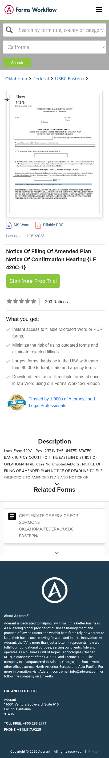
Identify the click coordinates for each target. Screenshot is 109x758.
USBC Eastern (69, 78)
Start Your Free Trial (33, 281)
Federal (41, 78)
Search (17, 62)
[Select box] (54, 30)
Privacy (93, 751)
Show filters (14, 99)
